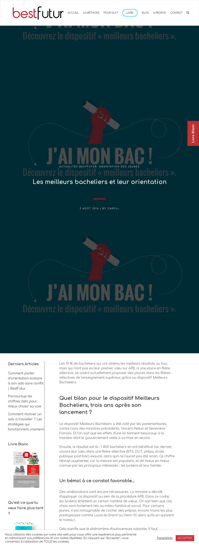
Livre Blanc (193, 133)
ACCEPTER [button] (185, 538)
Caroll (113, 208)
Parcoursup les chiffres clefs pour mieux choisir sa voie (24, 401)
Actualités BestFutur (78, 167)
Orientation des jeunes (119, 167)
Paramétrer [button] (165, 538)
